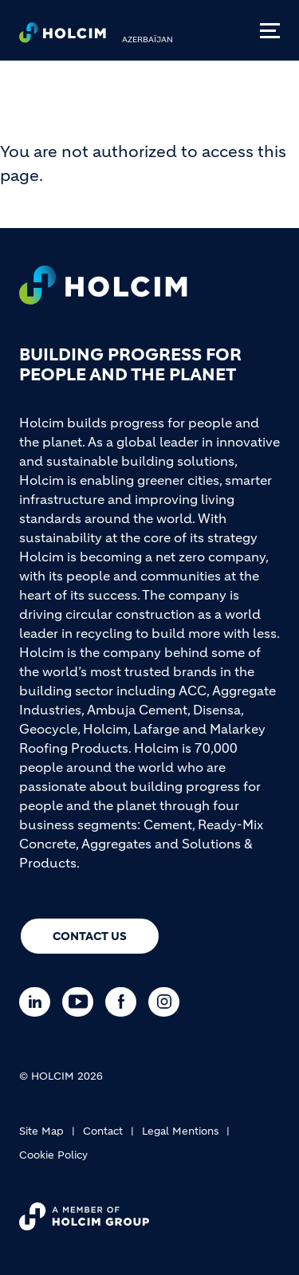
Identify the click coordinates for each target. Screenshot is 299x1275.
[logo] (62, 37)
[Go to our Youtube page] (81, 1002)
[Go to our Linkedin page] (38, 1002)
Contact (103, 1131)
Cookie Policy (53, 1155)
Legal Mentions (180, 1131)
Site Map (41, 1131)
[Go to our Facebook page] (124, 1002)
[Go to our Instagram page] (167, 1002)
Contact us (90, 936)
